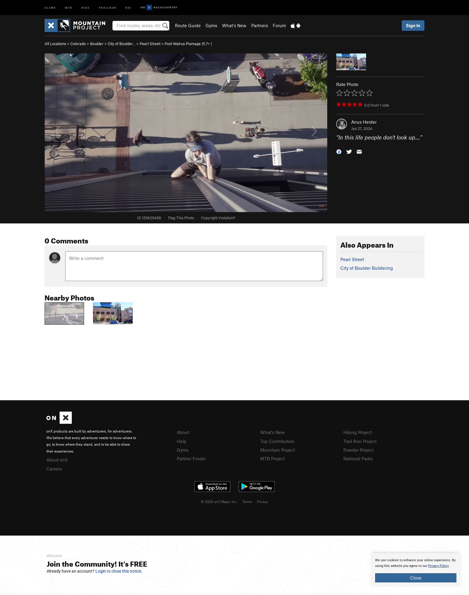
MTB (68, 7)
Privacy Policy (438, 566)
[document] (415, 569)
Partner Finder (191, 458)
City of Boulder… (121, 43)
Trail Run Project (360, 441)
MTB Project (272, 458)
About (183, 432)
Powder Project (358, 450)
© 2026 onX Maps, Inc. (219, 501)
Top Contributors (277, 441)
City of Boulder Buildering (366, 268)
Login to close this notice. (118, 571)
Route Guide (188, 25)
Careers (54, 468)
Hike (85, 7)
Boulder (96, 43)
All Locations (55, 43)
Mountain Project (277, 450)
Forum (279, 25)
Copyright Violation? (218, 217)
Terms (247, 501)
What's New (234, 25)
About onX (57, 459)
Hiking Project (357, 432)
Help (181, 441)
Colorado (78, 43)
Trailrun (107, 7)
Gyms (211, 25)
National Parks (358, 458)
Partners (259, 25)
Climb (50, 7)
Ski (128, 7)
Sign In (413, 25)
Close (415, 577)
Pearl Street (150, 43)
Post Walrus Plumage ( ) (188, 43)
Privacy (262, 501)
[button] (339, 151)
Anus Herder (364, 122)
